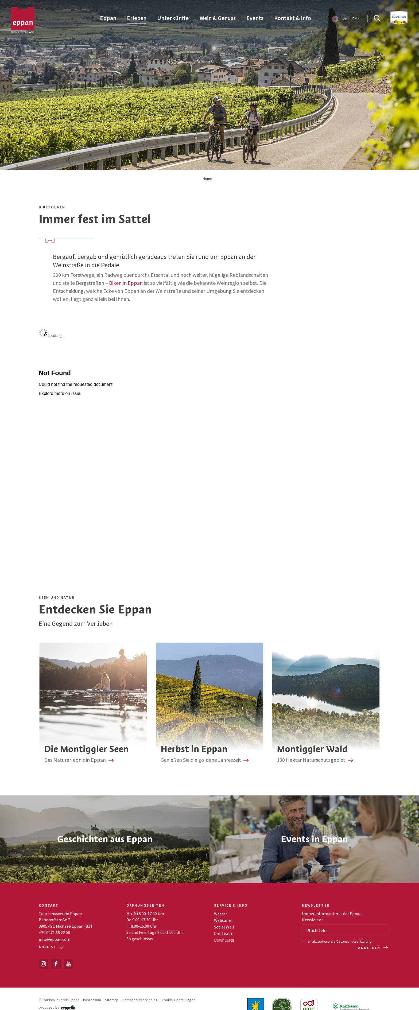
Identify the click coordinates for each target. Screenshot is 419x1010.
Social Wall (224, 927)
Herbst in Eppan (209, 706)
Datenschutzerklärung (354, 941)
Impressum (92, 999)
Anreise (51, 947)
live (343, 19)
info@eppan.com (54, 939)
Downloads (224, 940)
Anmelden (370, 947)
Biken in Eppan (126, 282)
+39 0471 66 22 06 (54, 932)
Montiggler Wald (326, 706)
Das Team (223, 933)
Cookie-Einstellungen (178, 999)
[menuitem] (108, 18)
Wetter (220, 913)
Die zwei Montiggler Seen (93, 706)
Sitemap (111, 999)
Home (207, 178)
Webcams (223, 920)
